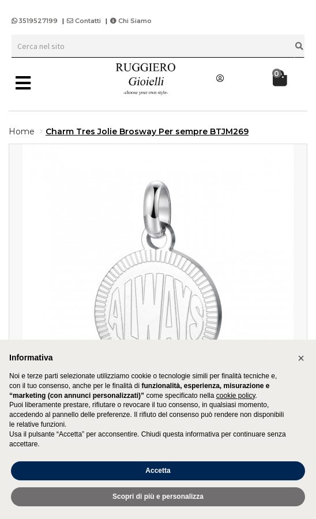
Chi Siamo (131, 21)
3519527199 (35, 21)
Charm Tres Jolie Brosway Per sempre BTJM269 (147, 131)
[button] (301, 358)
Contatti (84, 21)
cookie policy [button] (235, 396)
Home (22, 131)
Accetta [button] (157, 471)
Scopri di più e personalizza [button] (158, 496)
